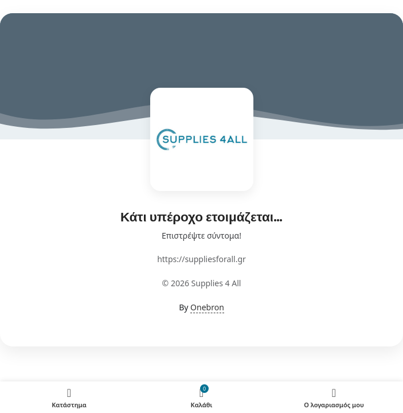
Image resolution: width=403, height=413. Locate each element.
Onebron (207, 307)
